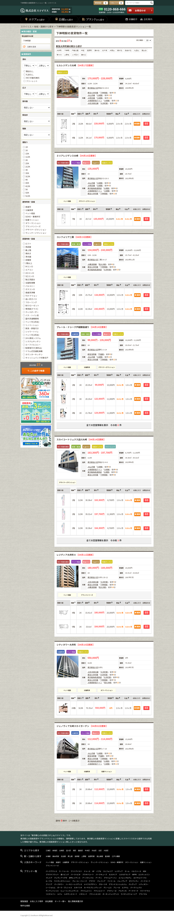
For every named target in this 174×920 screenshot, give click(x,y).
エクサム (125, 887)
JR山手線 (91, 95)
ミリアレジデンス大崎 (77, 155)
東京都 (90, 88)
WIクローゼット (32, 305)
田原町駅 (91, 856)
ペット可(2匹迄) (32, 335)
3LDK (27, 176)
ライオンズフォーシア (129, 894)
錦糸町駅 (55, 856)
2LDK (27, 166)
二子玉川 (75, 55)
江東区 (48, 850)
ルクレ (59, 894)
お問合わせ (140, 10)
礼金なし (30, 74)
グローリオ (103, 884)
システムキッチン (33, 341)
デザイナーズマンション (87, 201)
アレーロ (117, 887)
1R (26, 147)
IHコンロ (29, 266)
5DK (27, 192)
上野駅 (83, 856)
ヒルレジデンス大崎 (76, 65)
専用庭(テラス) (31, 308)
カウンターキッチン (34, 354)
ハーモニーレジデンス (74, 884)
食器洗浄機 (30, 292)
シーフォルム (50, 887)
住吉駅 (63, 856)
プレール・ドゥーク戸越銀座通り (82, 327)
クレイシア (101, 881)
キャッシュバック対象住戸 (36, 357)
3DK (27, 173)
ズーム (127, 871)
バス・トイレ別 (32, 315)
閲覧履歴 (24, 901)
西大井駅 (102, 264)
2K (26, 160)
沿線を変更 (29, 46)
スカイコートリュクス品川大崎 (81, 439)
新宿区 (54, 850)
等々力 (59, 55)
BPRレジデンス (74, 878)
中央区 (87, 850)
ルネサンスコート (70, 894)
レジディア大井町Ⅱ (76, 554)
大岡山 (112, 50)
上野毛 (66, 55)
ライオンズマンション (62, 881)
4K (26, 179)
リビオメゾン (50, 894)
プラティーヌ (111, 891)
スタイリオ (78, 887)
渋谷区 (94, 850)
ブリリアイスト (76, 871)
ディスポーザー (32, 312)
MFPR (134, 874)
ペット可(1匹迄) (32, 321)
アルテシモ (122, 891)
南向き (28, 253)
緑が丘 (119, 50)
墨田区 (80, 850)
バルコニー (30, 286)
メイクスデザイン (90, 884)
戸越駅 (101, 354)
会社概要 (49, 901)
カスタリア (113, 874)
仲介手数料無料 (32, 77)
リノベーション (32, 325)
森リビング (65, 874)
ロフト (28, 243)
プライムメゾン (86, 891)
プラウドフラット (52, 874)
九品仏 (136, 50)
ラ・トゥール (64, 871)
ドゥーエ (87, 871)
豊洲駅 (107, 856)
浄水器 (28, 256)
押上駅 (70, 856)
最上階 (28, 250)
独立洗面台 (30, 279)
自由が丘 (128, 50)
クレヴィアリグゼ (60, 878)
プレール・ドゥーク (79, 881)
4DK (27, 183)
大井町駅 (104, 103)
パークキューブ (101, 874)
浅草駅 (76, 856)
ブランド (93, 19)
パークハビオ (75, 874)
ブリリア (49, 884)
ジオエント (83, 894)
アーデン (98, 878)
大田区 (106, 850)
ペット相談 (67, 201)
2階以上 (28, 263)
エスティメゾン (144, 874)
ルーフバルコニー (33, 344)
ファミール (111, 881)
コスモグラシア (124, 874)
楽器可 (28, 206)
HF (93, 871)
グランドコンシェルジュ (118, 884)
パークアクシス (51, 871)
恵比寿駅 (100, 856)
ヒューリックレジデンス (69, 891)
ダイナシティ (134, 881)
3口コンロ (29, 276)
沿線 (64, 19)
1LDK (27, 156)
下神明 (66, 50)
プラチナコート (88, 874)
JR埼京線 (91, 98)
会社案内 (146, 19)
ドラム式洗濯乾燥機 (34, 351)
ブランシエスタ (95, 894)
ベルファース (136, 871)
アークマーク (133, 891)
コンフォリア (108, 871)
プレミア (49, 878)
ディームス (108, 887)
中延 (82, 50)
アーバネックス (88, 878)
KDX (144, 871)
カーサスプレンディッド (93, 887)
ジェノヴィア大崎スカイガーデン (82, 726)
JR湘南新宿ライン (95, 100)
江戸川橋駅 (116, 856)
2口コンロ (29, 273)
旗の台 (97, 50)
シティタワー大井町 (76, 644)
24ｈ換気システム (33, 338)
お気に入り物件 (36, 901)
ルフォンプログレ (125, 878)
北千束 (104, 50)
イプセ (98, 871)
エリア (35, 19)
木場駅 (48, 856)
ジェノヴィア (122, 881)
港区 (74, 850)
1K (26, 150)
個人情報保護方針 (75, 901)
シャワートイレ (32, 331)
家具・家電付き (32, 328)
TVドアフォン (31, 295)
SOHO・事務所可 (32, 216)
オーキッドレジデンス (110, 894)
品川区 (95, 88)
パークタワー (59, 884)
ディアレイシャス (52, 891)
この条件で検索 (36, 371)
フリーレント (32, 81)
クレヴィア (133, 884)
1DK (27, 153)
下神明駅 (103, 92)
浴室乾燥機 (30, 282)
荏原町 (89, 50)
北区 (100, 850)
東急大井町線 (93, 92)
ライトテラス (145, 891)
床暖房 (28, 260)
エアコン (29, 269)
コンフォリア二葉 (75, 237)
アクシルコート (99, 891)
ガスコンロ (30, 289)
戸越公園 (75, 50)
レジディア (119, 871)
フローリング (31, 302)
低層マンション (106, 771)
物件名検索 (25, 905)
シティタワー (143, 884)
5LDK (27, 196)
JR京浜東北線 (93, 103)
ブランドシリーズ (87, 595)
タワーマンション (107, 690)
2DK (27, 163)
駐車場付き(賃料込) (33, 348)
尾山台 (144, 50)
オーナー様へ (60, 901)
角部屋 (28, 247)
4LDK (27, 186)
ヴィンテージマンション (35, 233)
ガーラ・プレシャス (64, 887)
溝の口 (83, 55)
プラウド (92, 881)
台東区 (61, 850)
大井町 (59, 50)
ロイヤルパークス (139, 878)
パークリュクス (136, 887)
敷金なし (30, 71)
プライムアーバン (110, 878)
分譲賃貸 (87, 367)
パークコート (145, 881)
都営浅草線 (92, 354)
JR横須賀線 (92, 264)
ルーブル (49, 881)
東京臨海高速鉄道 (95, 188)
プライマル (143, 894)
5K (26, 189)
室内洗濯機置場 (32, 318)
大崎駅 (99, 95)
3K (26, 170)
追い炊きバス (31, 299)
